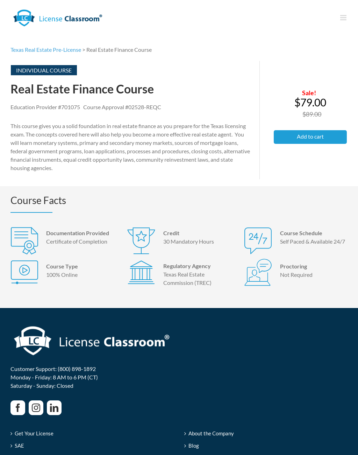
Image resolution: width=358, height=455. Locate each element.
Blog (193, 445)
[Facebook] (17, 407)
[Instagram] (36, 407)
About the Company (211, 433)
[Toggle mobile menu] (344, 17)
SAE (19, 445)
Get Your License (34, 433)
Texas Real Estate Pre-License (45, 49)
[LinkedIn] (54, 407)
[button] (310, 137)
